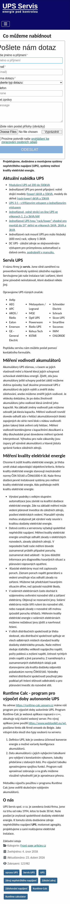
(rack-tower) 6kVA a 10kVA (33, 198)
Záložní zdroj (49, 880)
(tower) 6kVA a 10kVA (39, 194)
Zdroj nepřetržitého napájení (20, 880)
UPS (42, 872)
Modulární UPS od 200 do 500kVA (29, 185)
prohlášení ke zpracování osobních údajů (25, 140)
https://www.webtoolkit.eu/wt (47, 723)
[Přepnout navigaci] (5, 24)
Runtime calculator (15, 896)
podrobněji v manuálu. (41, 252)
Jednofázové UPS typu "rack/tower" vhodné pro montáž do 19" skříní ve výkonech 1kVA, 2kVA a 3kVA (38, 225)
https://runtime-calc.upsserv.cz (34, 705)
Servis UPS (29, 872)
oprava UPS (11, 872)
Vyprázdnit (52, 131)
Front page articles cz (33, 845)
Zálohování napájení (16, 888)
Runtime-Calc (40, 888)
